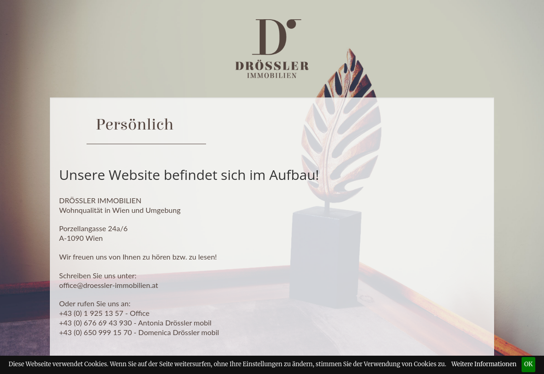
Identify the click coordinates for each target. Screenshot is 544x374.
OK (528, 364)
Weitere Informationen (484, 364)
